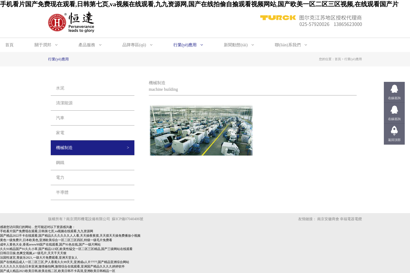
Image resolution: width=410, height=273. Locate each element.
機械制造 (64, 147)
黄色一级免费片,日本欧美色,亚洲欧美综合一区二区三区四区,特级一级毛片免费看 (56, 240)
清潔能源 (64, 103)
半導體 (62, 192)
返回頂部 (394, 140)
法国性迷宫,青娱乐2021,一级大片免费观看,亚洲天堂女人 (39, 257)
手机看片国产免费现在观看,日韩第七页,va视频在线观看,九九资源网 (46, 231)
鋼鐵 (60, 162)
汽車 (60, 118)
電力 (60, 177)
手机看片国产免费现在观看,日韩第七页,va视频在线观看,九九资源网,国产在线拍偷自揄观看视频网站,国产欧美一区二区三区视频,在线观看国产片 (199, 4)
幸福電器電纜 (351, 219)
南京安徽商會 (328, 219)
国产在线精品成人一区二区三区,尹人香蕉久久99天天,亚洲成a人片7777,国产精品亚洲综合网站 (64, 262)
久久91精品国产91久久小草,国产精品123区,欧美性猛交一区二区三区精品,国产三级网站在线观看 (66, 249)
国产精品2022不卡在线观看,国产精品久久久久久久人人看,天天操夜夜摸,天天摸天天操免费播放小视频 (70, 235)
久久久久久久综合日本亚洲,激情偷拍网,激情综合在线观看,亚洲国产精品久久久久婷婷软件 (62, 266)
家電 (60, 132)
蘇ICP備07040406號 (127, 219)
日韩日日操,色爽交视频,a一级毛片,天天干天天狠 (33, 253)
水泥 (60, 88)
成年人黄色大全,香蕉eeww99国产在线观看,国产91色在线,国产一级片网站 (50, 244)
